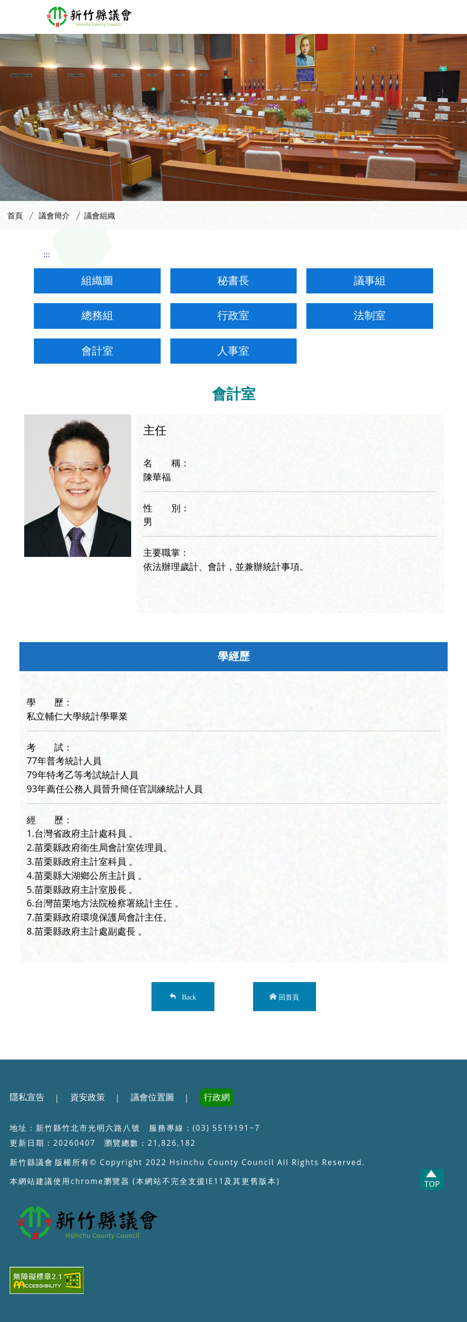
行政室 (233, 316)
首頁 (15, 216)
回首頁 (289, 996)
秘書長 (233, 281)
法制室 (370, 316)
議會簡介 (54, 216)
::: (47, 254)
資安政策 (87, 1097)
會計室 (97, 351)
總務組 (97, 316)
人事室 (233, 351)
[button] (16, 14)
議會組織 (99, 216)
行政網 (217, 1097)
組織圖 (97, 281)
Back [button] (187, 996)
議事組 (370, 281)
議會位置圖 (152, 1097)
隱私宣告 (27, 1097)
